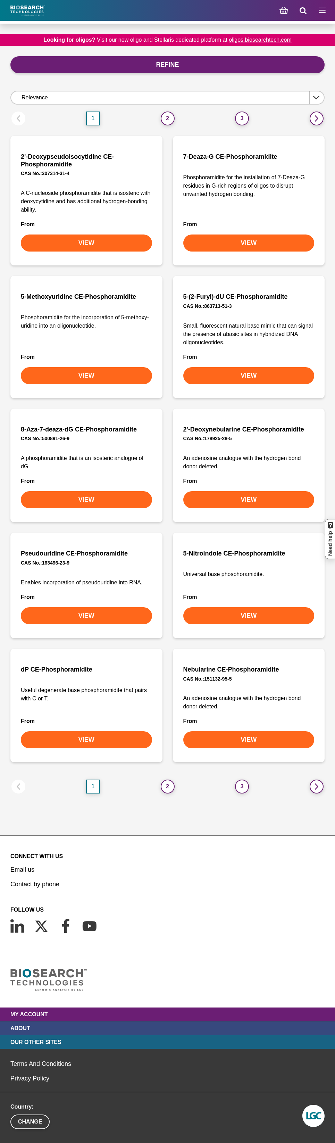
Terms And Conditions (40, 1063)
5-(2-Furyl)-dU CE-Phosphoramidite (235, 296)
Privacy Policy (29, 1078)
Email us (22, 869)
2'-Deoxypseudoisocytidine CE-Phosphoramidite (67, 160)
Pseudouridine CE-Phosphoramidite (74, 553)
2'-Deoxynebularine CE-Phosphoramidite (243, 429)
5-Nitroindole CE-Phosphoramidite (234, 553)
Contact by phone (34, 884)
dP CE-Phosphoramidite (56, 669)
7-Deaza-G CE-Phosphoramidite (230, 156)
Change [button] (30, 1122)
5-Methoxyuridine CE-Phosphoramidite (78, 296)
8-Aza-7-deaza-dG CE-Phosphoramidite (79, 429)
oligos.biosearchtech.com (260, 40)
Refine (167, 64)
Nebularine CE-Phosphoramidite (231, 669)
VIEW (86, 242)
